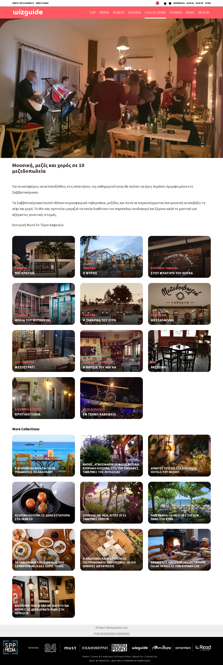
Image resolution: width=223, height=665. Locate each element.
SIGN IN (190, 3)
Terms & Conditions (102, 656)
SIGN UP (199, 3)
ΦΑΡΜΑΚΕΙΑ (179, 3)
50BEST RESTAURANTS (23, 3)
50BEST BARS (42, 3)
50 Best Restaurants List (111, 628)
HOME (208, 3)
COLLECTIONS (155, 12)
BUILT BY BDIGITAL (99, 660)
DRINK (104, 12)
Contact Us (151, 656)
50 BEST (118, 12)
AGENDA (134, 12)
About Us (138, 656)
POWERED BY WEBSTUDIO (137, 660)
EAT (93, 12)
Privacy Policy (123, 656)
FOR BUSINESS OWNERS (111, 634)
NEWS (190, 12)
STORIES (176, 12)
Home (85, 656)
